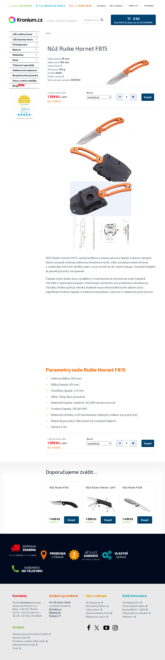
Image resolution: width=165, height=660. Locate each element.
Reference (128, 616)
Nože (48, 33)
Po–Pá (80, 5)
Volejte (20, 5)
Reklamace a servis (96, 616)
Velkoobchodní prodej (24, 644)
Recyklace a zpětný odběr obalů (29, 641)
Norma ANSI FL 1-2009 (134, 609)
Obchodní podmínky (96, 606)
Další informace (135, 596)
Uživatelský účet (131, 602)
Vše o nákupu (116, 5)
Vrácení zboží (92, 609)
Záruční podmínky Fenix (98, 613)
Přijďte (50, 5)
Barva (90, 92)
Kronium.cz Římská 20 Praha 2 (55, 612)
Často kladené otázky (134, 606)
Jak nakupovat (93, 602)
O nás (15, 648)
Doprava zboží (20, 637)
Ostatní (18, 627)
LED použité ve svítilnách (135, 613)
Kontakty (101, 5)
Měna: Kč (133, 5)
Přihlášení (149, 5)
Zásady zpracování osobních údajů (30, 634)
